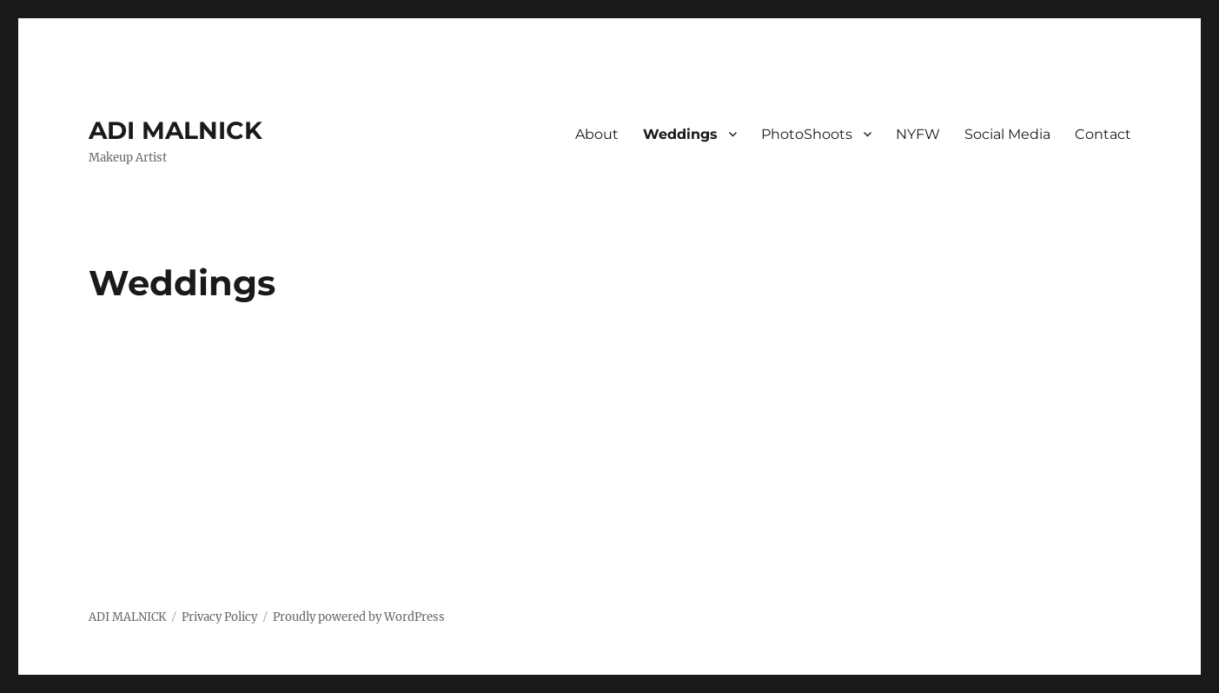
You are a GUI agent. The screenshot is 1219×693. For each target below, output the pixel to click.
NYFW (918, 134)
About (597, 134)
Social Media (1007, 134)
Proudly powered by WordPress (359, 617)
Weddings (680, 134)
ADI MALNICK (175, 130)
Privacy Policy (219, 617)
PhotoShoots (806, 134)
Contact (1103, 134)
